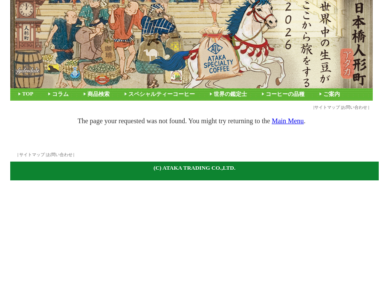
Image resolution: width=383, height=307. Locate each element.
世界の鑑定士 (230, 94)
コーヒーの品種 (285, 94)
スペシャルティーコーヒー (161, 94)
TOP (27, 94)
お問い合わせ (354, 107)
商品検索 (98, 94)
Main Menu (288, 121)
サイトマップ (327, 107)
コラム (60, 94)
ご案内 (331, 94)
